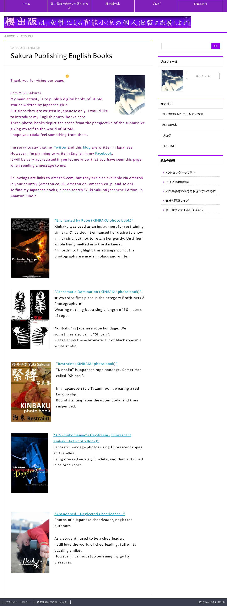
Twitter (60, 147)
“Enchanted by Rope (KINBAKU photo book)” (93, 220)
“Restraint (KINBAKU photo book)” (87, 364)
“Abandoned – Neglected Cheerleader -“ (89, 514)
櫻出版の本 (113, 4)
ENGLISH (200, 4)
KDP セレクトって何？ (180, 173)
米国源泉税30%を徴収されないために (191, 191)
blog (87, 147)
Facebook (103, 153)
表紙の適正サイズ (177, 201)
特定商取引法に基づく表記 (52, 602)
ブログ (156, 4)
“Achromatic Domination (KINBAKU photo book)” (97, 292)
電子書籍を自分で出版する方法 (69, 6)
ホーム (26, 4)
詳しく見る (203, 76)
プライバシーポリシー (18, 602)
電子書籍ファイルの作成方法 (184, 210)
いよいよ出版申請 (177, 182)
